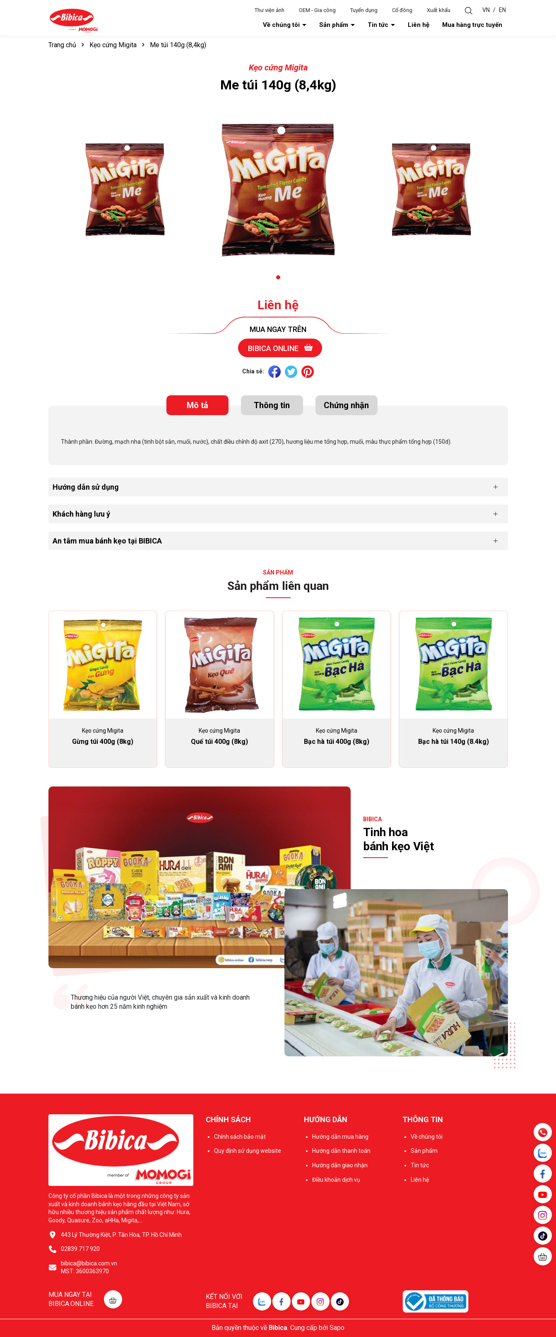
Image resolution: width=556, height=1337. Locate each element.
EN (502, 10)
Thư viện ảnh (269, 10)
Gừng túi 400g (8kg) (102, 741)
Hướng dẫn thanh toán (341, 1150)
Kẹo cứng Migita (278, 67)
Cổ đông (402, 10)
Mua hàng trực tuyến (472, 25)
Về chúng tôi (282, 25)
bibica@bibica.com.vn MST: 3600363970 (89, 1267)
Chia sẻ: (253, 371)
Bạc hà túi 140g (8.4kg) (453, 741)
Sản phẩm (334, 25)
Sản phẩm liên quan (278, 586)
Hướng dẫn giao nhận (340, 1165)
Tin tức (379, 25)
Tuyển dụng (364, 10)
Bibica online (280, 348)
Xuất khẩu (438, 10)
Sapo (337, 1328)
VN (486, 10)
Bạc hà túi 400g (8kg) (336, 741)
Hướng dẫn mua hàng (340, 1136)
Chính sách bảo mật (240, 1136)
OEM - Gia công (317, 10)
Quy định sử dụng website (247, 1150)
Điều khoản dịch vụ (336, 1179)
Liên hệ (418, 25)
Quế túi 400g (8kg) (219, 741)
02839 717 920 (80, 1249)
